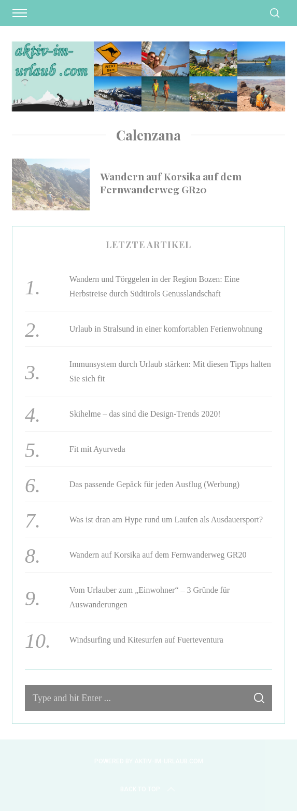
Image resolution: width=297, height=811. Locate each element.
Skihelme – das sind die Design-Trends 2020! (145, 413)
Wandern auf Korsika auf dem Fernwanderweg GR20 (171, 182)
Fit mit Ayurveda (97, 449)
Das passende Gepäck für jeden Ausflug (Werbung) (154, 484)
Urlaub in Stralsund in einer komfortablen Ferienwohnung (165, 328)
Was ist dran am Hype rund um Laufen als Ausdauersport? (166, 519)
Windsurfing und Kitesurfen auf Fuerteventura (146, 639)
